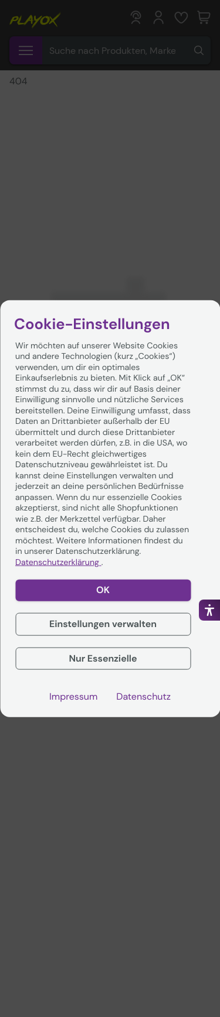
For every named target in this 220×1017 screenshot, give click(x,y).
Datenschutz (143, 697)
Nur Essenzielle (103, 658)
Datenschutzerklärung (58, 562)
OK (103, 590)
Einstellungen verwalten (103, 623)
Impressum (73, 697)
